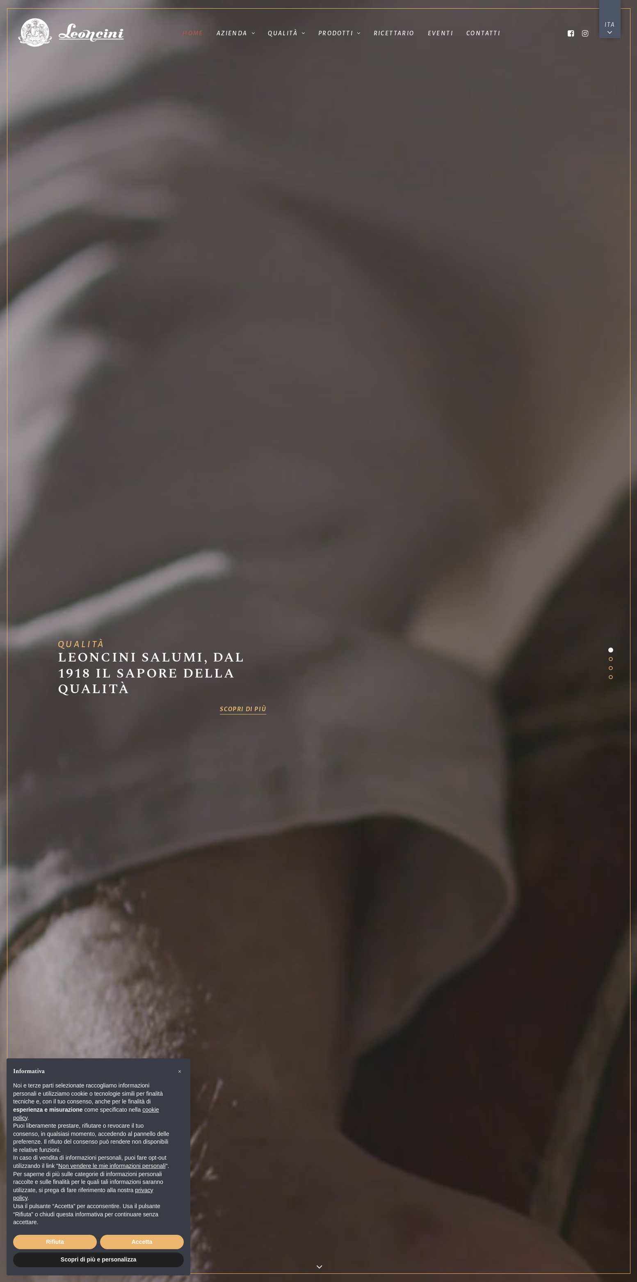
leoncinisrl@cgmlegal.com (389, 1153)
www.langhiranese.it (531, 1163)
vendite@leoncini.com (248, 1165)
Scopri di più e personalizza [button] (98, 1259)
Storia (238, 492)
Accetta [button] (142, 1242)
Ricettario (394, 33)
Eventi (440, 33)
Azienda (236, 33)
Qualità (286, 33)
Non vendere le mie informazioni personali (111, 1166)
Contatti (483, 33)
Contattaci (478, 893)
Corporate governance (318, 1249)
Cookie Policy (531, 1251)
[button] (179, 1071)
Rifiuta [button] (55, 1242)
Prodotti (339, 33)
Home (193, 33)
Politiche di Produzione (398, 487)
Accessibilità (318, 1262)
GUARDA (477, 320)
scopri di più (243, 216)
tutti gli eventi (158, 875)
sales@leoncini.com (389, 1106)
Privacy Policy (530, 1233)
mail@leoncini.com (248, 1104)
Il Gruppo (79, 492)
